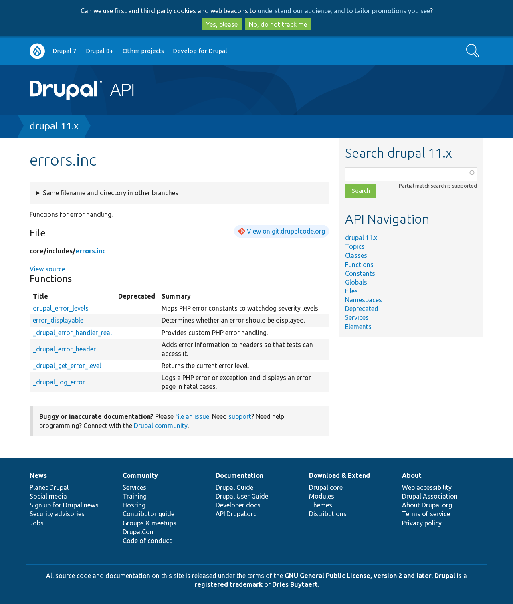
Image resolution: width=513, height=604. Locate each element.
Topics (355, 246)
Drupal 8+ (99, 50)
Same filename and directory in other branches (110, 192)
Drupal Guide (234, 487)
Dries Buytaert (295, 584)
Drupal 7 (65, 50)
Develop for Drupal (200, 50)
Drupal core (326, 487)
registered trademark (228, 584)
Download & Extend (339, 475)
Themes (320, 505)
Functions (359, 264)
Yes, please (222, 24)
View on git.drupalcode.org (286, 231)
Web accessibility (427, 487)
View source (47, 269)
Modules (321, 496)
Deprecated (361, 308)
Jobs (37, 523)
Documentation (239, 475)
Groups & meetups (149, 523)
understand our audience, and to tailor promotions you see (344, 10)
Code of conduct (147, 540)
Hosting (134, 505)
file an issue (192, 416)
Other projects (143, 50)
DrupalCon (138, 531)
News (38, 475)
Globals (356, 282)
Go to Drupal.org (37, 51)
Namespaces (363, 299)
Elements (358, 326)
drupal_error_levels (61, 308)
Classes (356, 255)
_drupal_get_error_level (67, 365)
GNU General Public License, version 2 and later (358, 575)
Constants (360, 273)
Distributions (328, 513)
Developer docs (238, 505)
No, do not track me (278, 24)
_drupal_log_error (59, 382)
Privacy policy (422, 523)
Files (351, 291)
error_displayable (58, 320)
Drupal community (161, 425)
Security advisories (57, 513)
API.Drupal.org (236, 513)
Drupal (444, 575)
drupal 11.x (54, 126)
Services (357, 317)
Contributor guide (148, 513)
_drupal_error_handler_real (72, 332)
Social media (48, 496)
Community (140, 475)
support (239, 416)
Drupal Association (430, 496)
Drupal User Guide (242, 496)
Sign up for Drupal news (64, 505)
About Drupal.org (427, 505)
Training (135, 496)
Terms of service (426, 513)
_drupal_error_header (64, 349)
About (412, 475)
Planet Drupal (49, 487)
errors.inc (90, 251)
